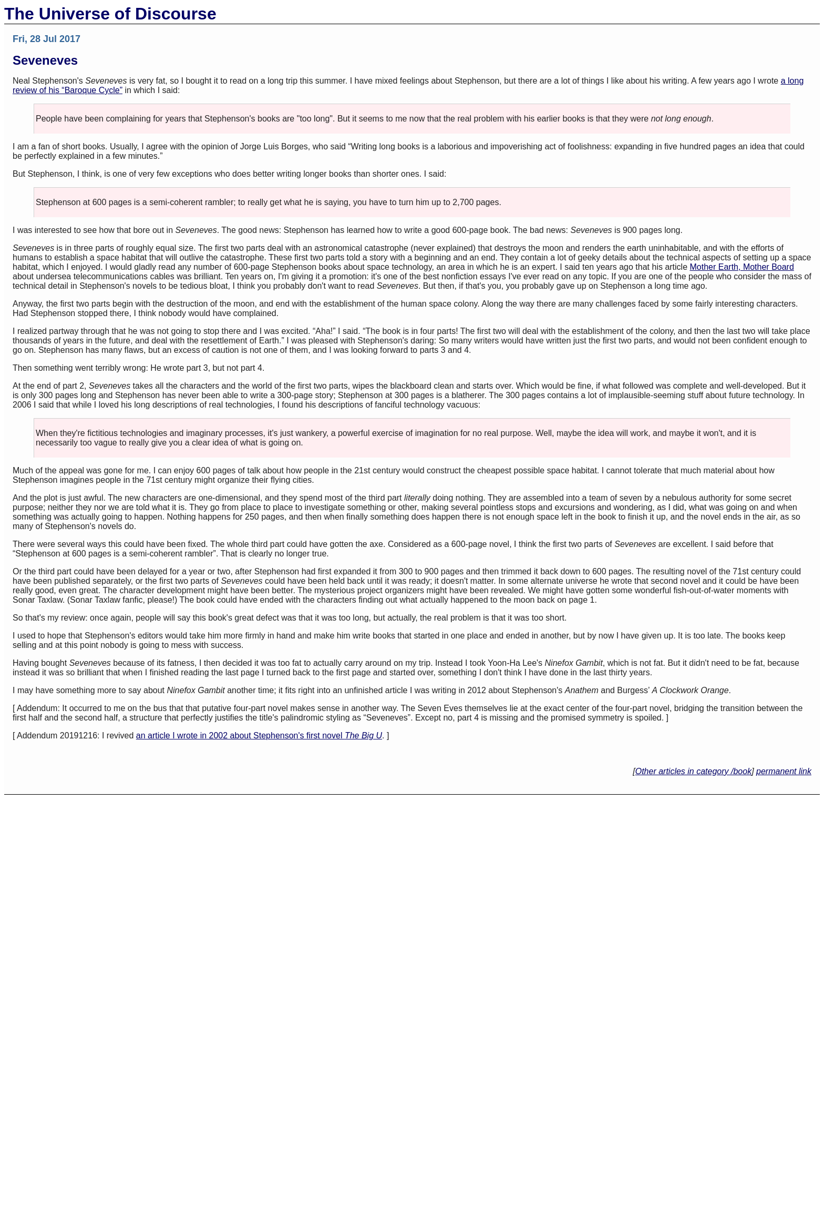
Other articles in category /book (693, 771)
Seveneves (45, 60)
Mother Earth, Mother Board (742, 266)
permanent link (783, 771)
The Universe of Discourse (110, 13)
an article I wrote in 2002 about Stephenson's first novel (259, 735)
